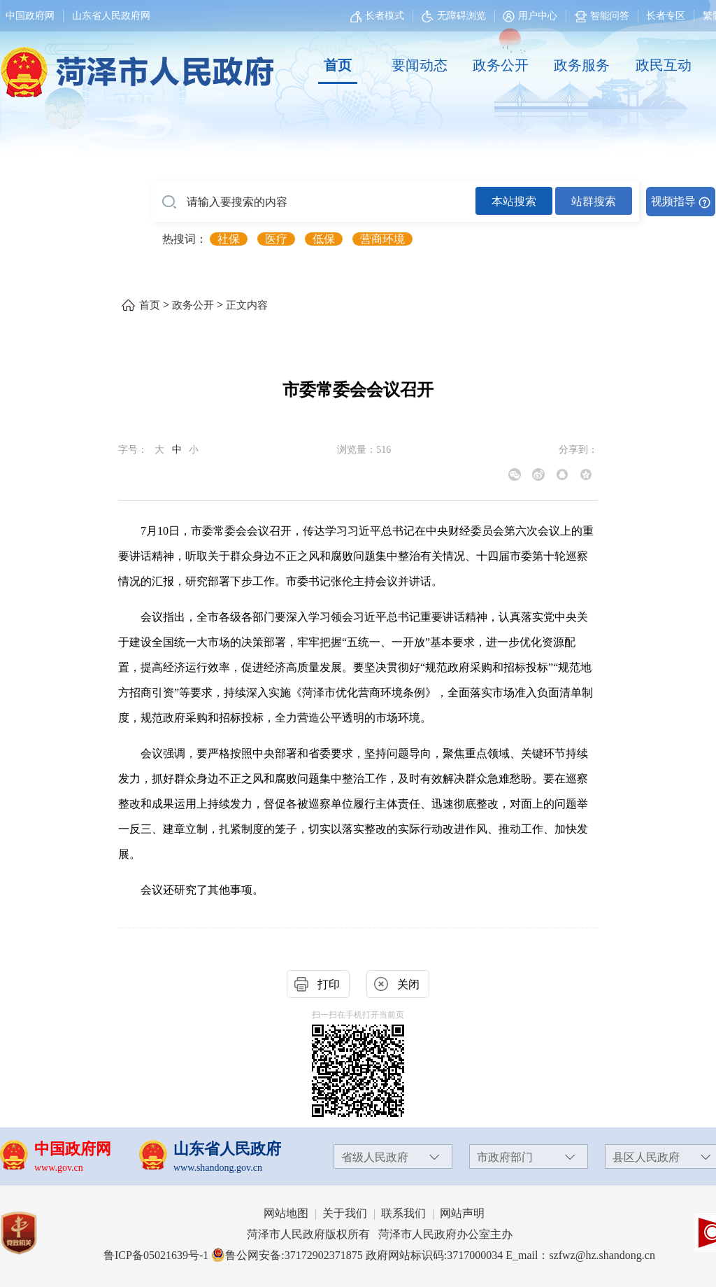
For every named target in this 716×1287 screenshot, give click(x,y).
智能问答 (602, 15)
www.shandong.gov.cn (217, 1167)
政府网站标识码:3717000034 (434, 1255)
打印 (328, 984)
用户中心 (537, 15)
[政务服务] (581, 66)
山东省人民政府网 (111, 15)
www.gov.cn (58, 1167)
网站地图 (286, 1213)
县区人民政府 (646, 1157)
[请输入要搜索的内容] (313, 202)
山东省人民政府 (227, 1149)
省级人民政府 (374, 1157)
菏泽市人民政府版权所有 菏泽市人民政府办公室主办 (380, 1234)
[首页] (337, 66)
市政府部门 (505, 1157)
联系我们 (403, 1213)
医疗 (276, 239)
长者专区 (665, 15)
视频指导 (673, 201)
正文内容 (247, 305)
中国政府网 (30, 15)
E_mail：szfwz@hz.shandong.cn (580, 1255)
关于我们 (344, 1213)
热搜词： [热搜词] (184, 239)
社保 (228, 239)
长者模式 (384, 15)
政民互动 (664, 65)
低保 (324, 239)
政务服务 (582, 65)
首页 (338, 65)
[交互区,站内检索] (433, 201)
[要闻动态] (418, 66)
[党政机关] (32, 1233)
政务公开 (501, 65)
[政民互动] (663, 66)
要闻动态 (420, 65)
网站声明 (462, 1213)
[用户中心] (531, 15)
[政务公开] (500, 66)
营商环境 (382, 239)
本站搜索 (514, 201)
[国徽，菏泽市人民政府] (134, 64)
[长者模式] (379, 15)
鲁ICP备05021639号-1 (155, 1255)
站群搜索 (593, 201)
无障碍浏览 (454, 15)
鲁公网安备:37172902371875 (286, 1255)
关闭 (408, 984)
